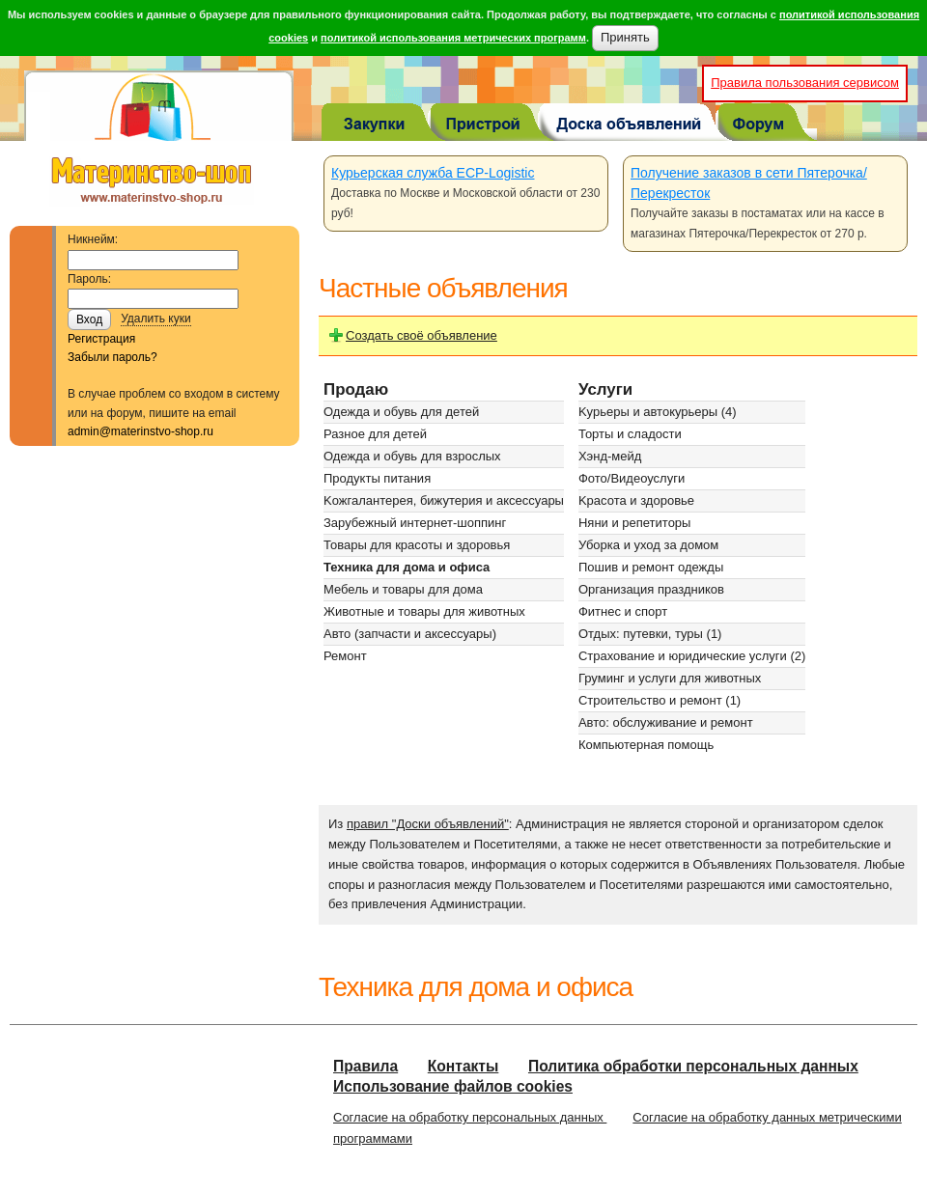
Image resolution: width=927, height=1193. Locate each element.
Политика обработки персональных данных (693, 1066)
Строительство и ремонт (650, 700)
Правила (365, 1066)
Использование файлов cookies (453, 1086)
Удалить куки (156, 318)
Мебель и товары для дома (403, 589)
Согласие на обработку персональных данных (469, 1117)
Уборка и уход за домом (648, 545)
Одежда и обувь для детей (401, 411)
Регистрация (101, 339)
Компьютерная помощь (646, 744)
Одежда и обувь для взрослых (412, 456)
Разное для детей (375, 434)
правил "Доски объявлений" (428, 824)
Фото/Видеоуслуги (631, 478)
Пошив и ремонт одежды (650, 567)
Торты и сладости (630, 434)
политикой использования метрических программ (453, 37)
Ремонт (345, 656)
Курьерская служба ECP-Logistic (432, 172)
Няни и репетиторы (634, 522)
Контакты (463, 1066)
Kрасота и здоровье (636, 500)
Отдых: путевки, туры (640, 633)
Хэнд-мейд (609, 456)
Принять (625, 37)
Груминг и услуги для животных (669, 678)
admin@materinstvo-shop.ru (140, 431)
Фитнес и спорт (622, 611)
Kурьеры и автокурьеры (647, 411)
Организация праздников (651, 589)
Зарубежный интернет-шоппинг (414, 522)
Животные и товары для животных (424, 611)
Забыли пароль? (112, 357)
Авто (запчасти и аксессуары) (409, 633)
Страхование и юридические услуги (682, 656)
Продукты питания (377, 478)
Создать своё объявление (421, 335)
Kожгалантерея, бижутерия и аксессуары (443, 500)
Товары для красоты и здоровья (416, 545)
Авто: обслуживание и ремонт (665, 722)
